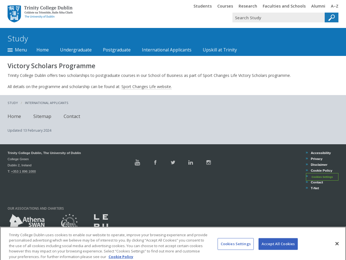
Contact (72, 116)
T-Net (314, 188)
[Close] (337, 249)
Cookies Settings (322, 176)
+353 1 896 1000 (23, 171)
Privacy (316, 158)
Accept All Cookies (278, 248)
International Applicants (167, 50)
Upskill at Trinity (220, 50)
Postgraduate (117, 50)
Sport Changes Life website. (146, 86)
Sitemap (42, 116)
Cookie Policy (321, 170)
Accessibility (320, 153)
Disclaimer (318, 164)
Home (42, 50)
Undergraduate (76, 50)
